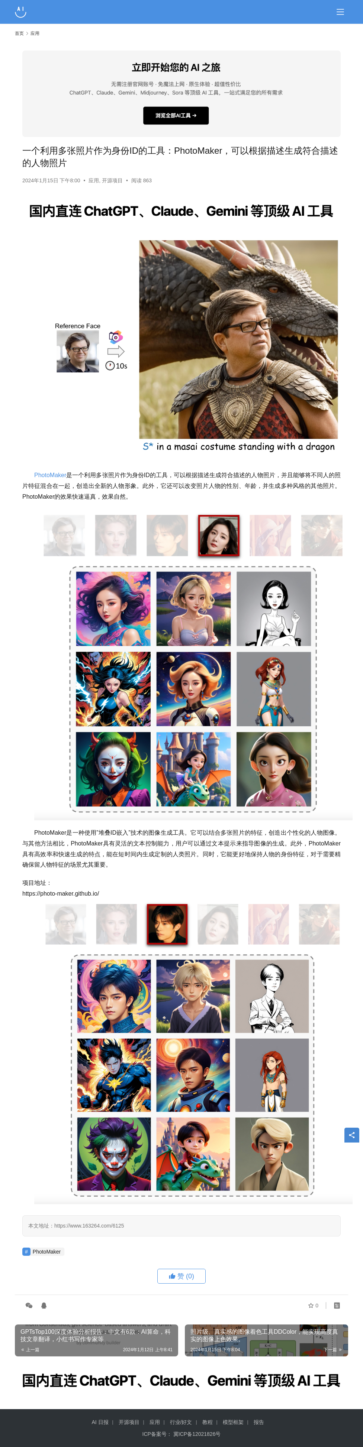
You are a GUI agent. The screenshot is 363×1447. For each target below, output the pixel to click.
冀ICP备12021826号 (197, 1434)
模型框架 (233, 1422)
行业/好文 (181, 1422)
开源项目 (112, 180)
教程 (207, 1422)
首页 (19, 33)
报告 (259, 1422)
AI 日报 (99, 1422)
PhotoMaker (50, 475)
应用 (94, 180)
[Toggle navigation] (340, 12)
